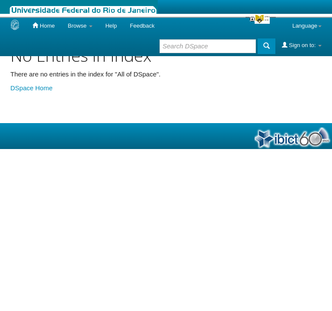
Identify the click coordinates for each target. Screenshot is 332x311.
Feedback (142, 25)
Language (307, 25)
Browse (80, 25)
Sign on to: (302, 44)
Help (111, 25)
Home (43, 25)
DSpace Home (31, 88)
